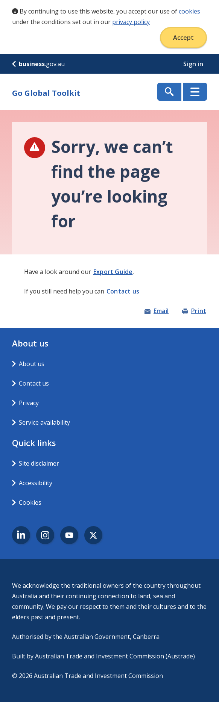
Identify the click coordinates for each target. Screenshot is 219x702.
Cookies (30, 502)
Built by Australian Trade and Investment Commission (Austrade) (103, 656)
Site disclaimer (39, 463)
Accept (183, 37)
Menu (195, 92)
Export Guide (112, 272)
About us (31, 364)
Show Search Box (169, 92)
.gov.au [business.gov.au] (38, 64)
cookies (189, 11)
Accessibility (35, 483)
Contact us (122, 291)
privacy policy (131, 22)
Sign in (194, 64)
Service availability (44, 422)
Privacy (29, 403)
